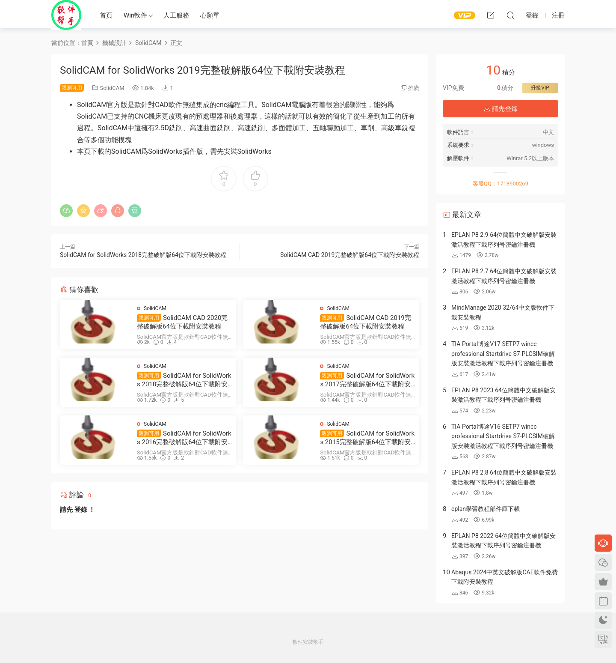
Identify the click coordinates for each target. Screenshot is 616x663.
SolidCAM (112, 88)
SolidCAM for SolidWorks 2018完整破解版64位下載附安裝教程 (143, 254)
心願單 (209, 15)
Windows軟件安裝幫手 (66, 15)
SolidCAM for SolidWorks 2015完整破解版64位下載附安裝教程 (367, 438)
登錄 (80, 510)
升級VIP (540, 88)
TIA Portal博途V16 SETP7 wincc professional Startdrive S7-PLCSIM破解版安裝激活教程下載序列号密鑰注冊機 (503, 436)
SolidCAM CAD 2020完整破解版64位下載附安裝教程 (182, 322)
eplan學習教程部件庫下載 (485, 508)
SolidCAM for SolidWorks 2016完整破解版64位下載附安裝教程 (184, 438)
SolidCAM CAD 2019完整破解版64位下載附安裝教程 (349, 254)
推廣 (413, 88)
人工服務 (176, 15)
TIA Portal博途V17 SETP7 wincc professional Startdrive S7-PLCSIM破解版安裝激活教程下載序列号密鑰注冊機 (503, 353)
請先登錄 (500, 109)
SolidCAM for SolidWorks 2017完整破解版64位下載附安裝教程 (367, 380)
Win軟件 (135, 15)
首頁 (106, 15)
